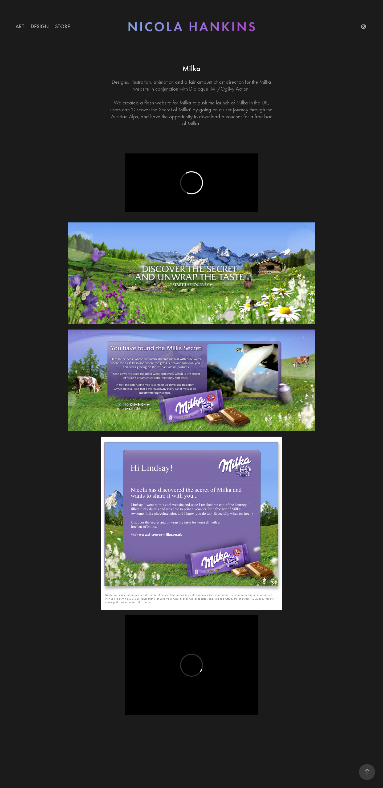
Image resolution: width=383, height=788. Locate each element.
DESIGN (40, 26)
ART (19, 26)
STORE (62, 26)
